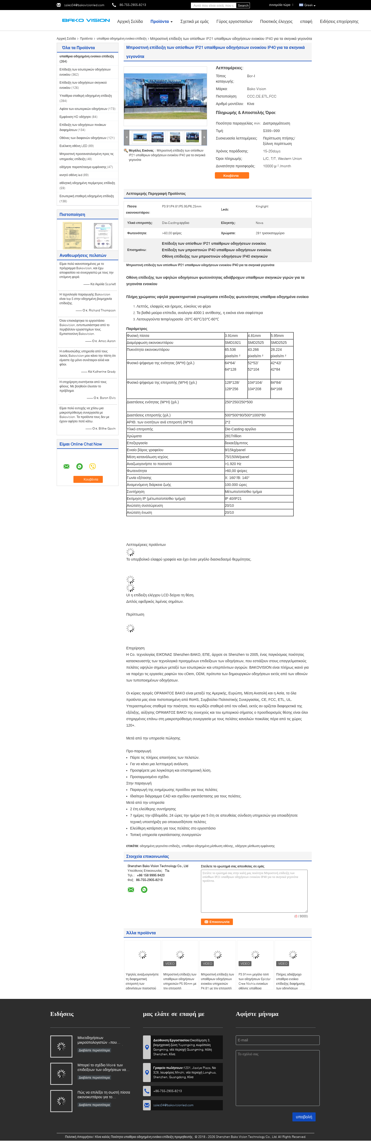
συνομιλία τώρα (279, 5)
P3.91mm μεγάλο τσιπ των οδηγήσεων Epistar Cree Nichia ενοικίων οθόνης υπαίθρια (255, 981)
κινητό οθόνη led (71, 175)
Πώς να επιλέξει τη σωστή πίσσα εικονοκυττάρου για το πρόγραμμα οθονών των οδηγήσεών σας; (104, 1095)
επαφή (306, 21)
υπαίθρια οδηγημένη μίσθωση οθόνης (207, 846)
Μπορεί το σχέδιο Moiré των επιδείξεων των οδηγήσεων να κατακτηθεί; (102, 1068)
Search (243, 5)
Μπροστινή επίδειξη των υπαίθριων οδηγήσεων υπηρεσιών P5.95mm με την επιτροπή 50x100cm (179, 983)
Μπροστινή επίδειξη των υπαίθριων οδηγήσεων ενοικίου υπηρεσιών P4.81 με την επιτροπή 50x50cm (217, 983)
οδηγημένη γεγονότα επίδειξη (160, 846)
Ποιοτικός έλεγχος (276, 21)
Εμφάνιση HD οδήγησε (75, 117)
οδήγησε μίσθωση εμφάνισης (255, 846)
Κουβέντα (234, 175)
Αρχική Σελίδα (130, 21)
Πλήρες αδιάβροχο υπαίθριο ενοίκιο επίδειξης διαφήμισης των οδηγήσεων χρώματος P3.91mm (290, 983)
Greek (310, 5)
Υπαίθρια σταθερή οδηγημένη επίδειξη (86, 96)
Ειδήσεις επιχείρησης (339, 21)
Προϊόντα (159, 21)
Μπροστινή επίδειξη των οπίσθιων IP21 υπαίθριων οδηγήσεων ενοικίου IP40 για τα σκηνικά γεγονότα (167, 155)
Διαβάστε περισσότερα (94, 1050)
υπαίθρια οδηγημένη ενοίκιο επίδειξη (122, 38)
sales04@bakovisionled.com (84, 5)
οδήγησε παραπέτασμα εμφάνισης (83, 167)
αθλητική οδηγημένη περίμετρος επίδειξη (87, 183)
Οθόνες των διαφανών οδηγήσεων (83, 138)
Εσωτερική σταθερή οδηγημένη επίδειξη (87, 196)
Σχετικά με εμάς (194, 21)
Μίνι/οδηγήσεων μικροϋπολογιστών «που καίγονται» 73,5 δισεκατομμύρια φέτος (103, 1040)
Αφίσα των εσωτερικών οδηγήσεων (83, 109)
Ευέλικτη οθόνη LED (73, 146)
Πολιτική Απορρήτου (79, 1137)
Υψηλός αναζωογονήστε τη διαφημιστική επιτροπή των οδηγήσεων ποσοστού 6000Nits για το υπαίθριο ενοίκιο (142, 985)
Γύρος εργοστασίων (234, 21)
